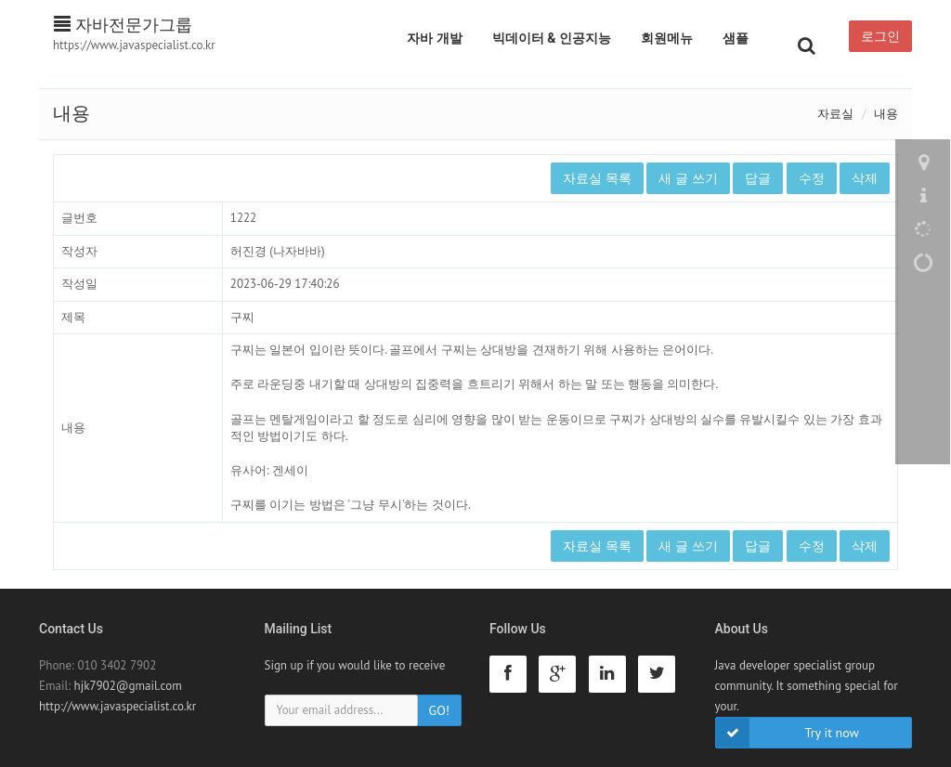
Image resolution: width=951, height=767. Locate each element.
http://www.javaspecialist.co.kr (117, 706)
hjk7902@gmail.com (128, 686)
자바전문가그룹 (123, 24)
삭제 (865, 178)
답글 (758, 178)
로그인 (880, 36)
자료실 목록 (597, 178)
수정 (812, 178)
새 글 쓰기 (687, 178)
